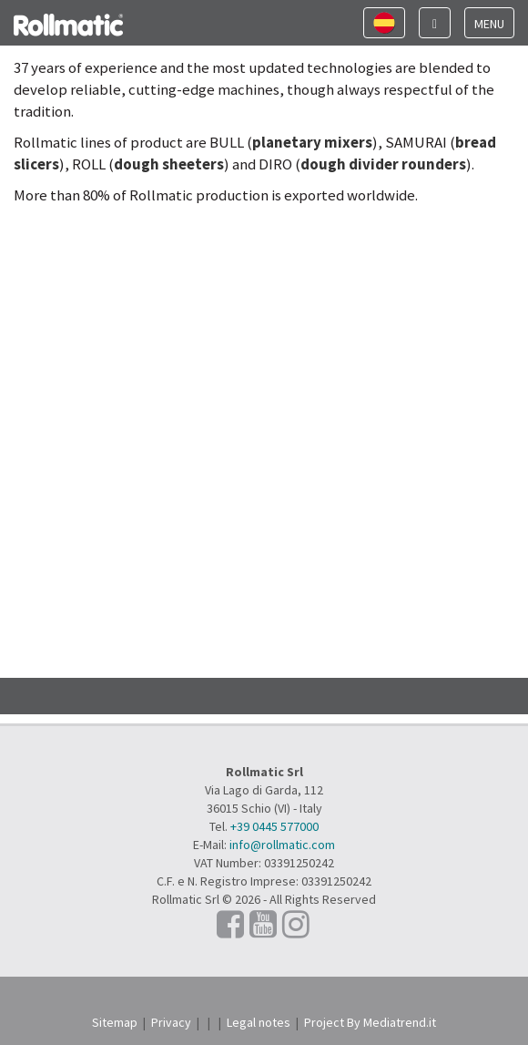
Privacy (171, 1022)
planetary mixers (312, 142)
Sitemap (114, 1022)
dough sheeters (169, 164)
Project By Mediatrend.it (370, 1022)
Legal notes (258, 1022)
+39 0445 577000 (274, 826)
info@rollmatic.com (282, 844)
